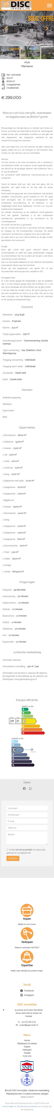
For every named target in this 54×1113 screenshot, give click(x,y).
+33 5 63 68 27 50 (28, 1022)
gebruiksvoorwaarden (29, 1106)
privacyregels (8, 1106)
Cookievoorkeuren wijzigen (35, 1093)
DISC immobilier (27, 1004)
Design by (27, 1097)
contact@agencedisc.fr (28, 1025)
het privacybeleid (24, 850)
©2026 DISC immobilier (16, 1090)
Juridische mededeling (38, 1090)
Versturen (13, 858)
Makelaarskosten (14, 1093)
